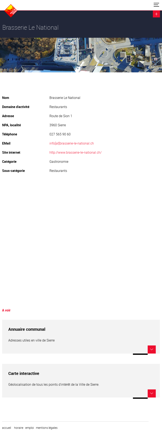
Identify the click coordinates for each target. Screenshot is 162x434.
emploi (29, 428)
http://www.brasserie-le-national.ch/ (75, 152)
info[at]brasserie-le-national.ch (71, 143)
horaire (18, 428)
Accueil (6, 428)
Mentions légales (47, 428)
